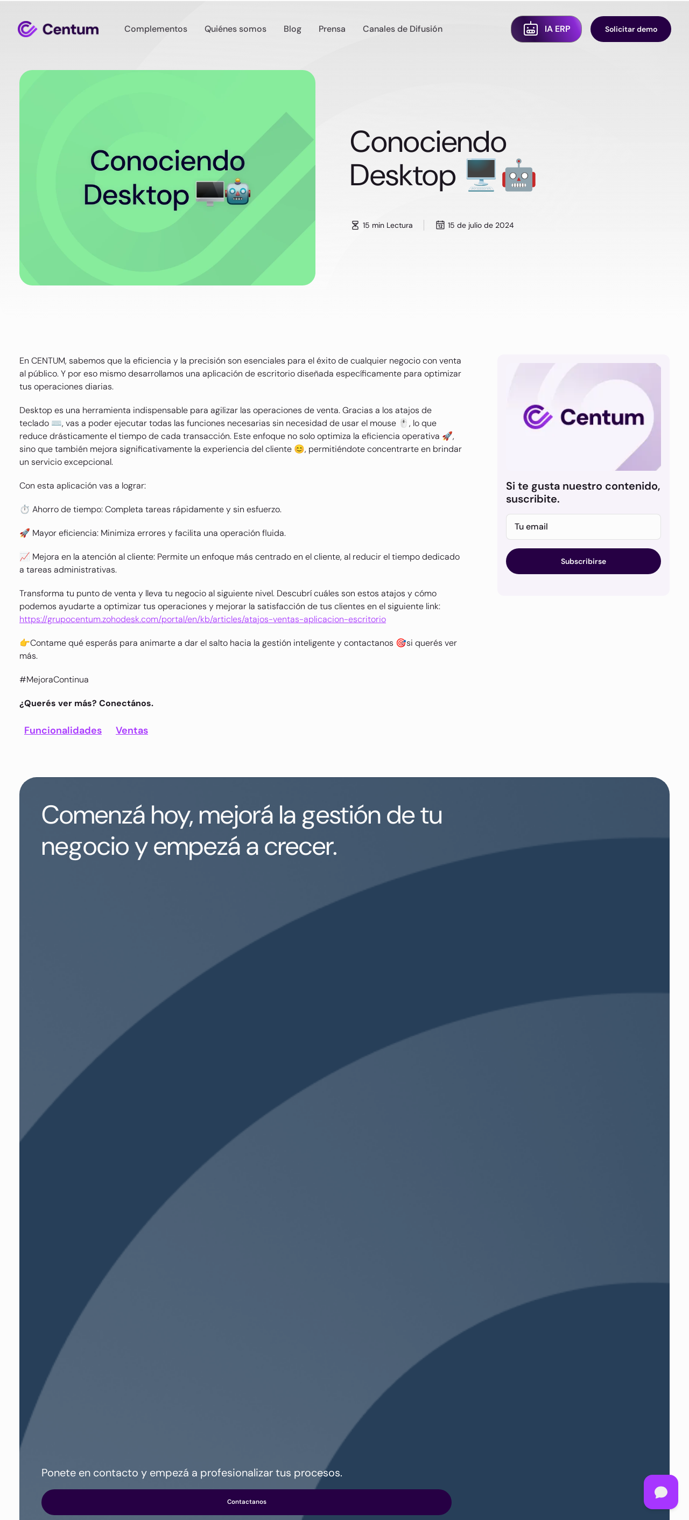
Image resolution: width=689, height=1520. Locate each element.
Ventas (132, 730)
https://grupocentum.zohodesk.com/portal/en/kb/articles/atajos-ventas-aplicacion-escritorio (202, 619)
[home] (58, 29)
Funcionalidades (63, 730)
